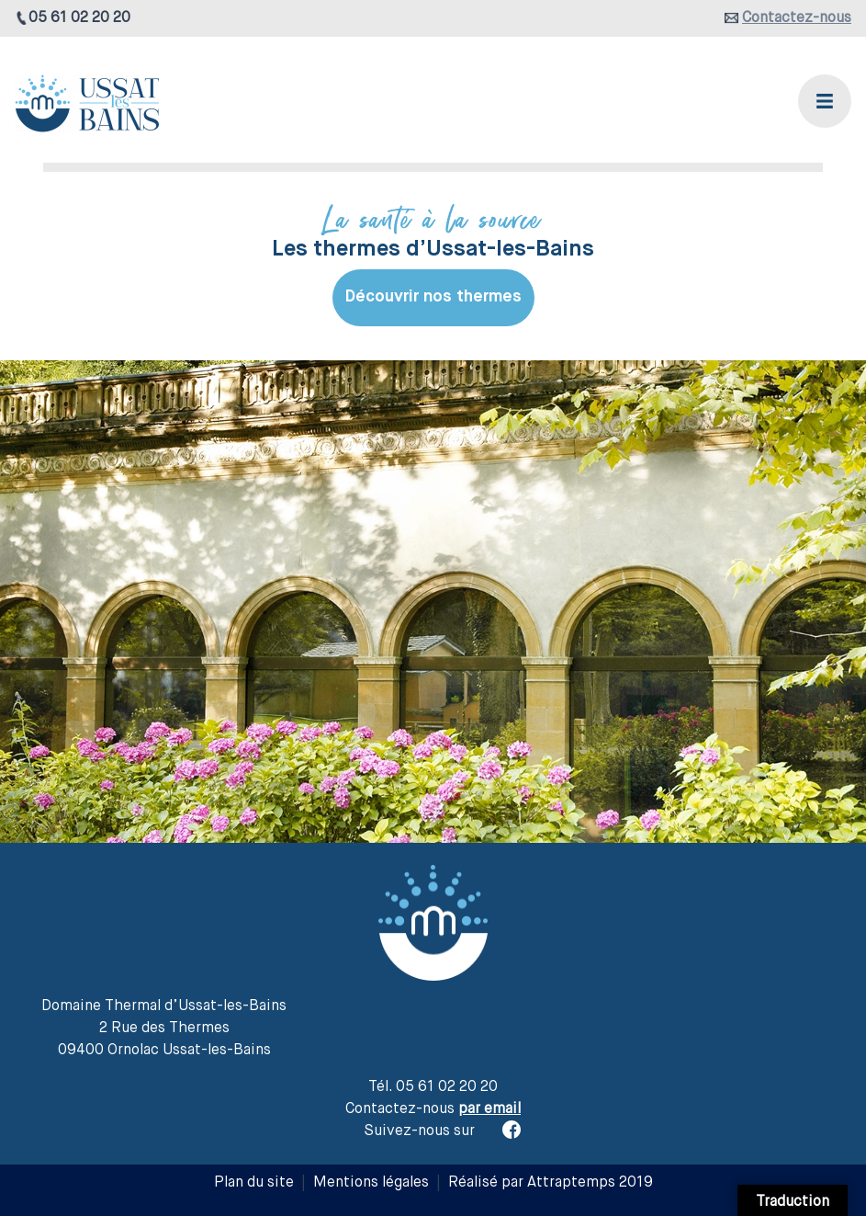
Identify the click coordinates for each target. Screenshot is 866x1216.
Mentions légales (371, 1183)
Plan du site (254, 1183)
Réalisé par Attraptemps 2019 (550, 1183)
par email (489, 1109)
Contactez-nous (796, 18)
